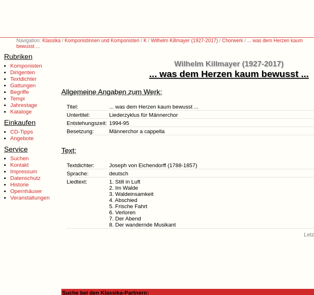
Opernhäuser (26, 191)
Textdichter (23, 79)
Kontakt (19, 165)
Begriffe (19, 92)
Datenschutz (25, 178)
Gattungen (23, 85)
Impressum (23, 171)
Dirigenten (22, 72)
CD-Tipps (21, 132)
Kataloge (21, 112)
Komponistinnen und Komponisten (102, 40)
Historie (19, 185)
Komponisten (26, 66)
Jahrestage (23, 105)
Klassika (51, 40)
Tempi (17, 98)
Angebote (22, 138)
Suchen (19, 158)
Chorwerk (232, 40)
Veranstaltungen (29, 198)
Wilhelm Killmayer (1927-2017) (184, 40)
